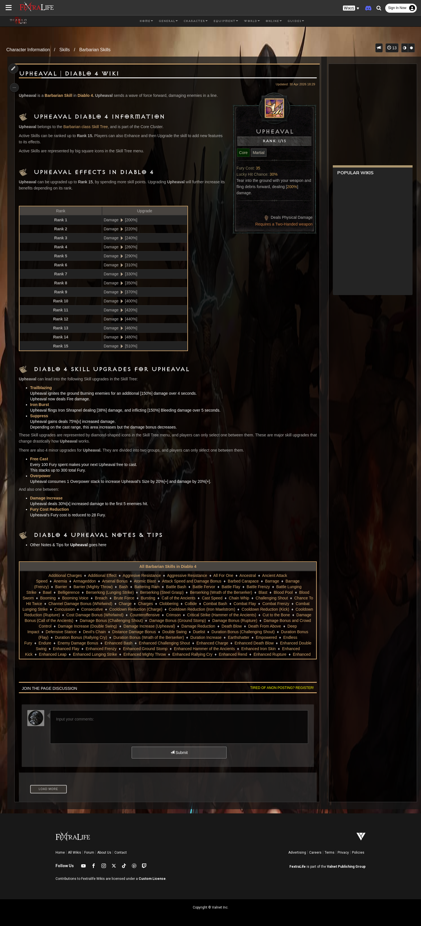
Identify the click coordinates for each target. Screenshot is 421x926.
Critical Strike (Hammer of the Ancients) (258, 615)
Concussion (81, 609)
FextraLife (297, 867)
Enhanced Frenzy (189, 648)
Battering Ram (146, 586)
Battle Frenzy (257, 586)
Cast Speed (214, 598)
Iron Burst (41, 404)
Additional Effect (102, 575)
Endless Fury (115, 643)
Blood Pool (283, 592)
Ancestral (247, 575)
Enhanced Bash (213, 643)
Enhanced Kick (112, 654)
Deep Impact (95, 632)
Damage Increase (48, 498)
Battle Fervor (203, 586)
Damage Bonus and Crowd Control (88, 626)
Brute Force (126, 598)
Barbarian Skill (60, 95)
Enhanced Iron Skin (75, 654)
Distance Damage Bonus (201, 632)
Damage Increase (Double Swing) (155, 626)
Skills (64, 50)
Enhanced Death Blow (66, 648)
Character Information (28, 50)
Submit (178, 752)
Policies (358, 852)
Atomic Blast (145, 581)
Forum (89, 852)
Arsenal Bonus (114, 581)
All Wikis (74, 852)
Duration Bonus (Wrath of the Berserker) (229, 637)
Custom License (152, 879)
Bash (123, 586)
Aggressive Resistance (187, 575)
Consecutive (109, 609)
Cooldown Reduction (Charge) (153, 609)
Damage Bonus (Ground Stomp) (232, 620)
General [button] (168, 21)
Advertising (297, 852)
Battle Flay (230, 586)
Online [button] (273, 21)
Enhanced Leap (145, 654)
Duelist (266, 632)
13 (391, 48)
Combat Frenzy (278, 603)
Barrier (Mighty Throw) (92, 586)
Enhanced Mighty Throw (237, 654)
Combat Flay (247, 603)
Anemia (60, 581)
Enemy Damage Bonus (172, 643)
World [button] (252, 21)
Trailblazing (43, 387)
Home (60, 852)
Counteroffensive (181, 615)
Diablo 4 (87, 95)
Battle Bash (176, 586)
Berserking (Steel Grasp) (161, 592)
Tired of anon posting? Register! (279, 688)
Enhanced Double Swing (113, 648)
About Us (104, 852)
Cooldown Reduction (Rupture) (69, 615)
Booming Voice (78, 598)
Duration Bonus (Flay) (109, 637)
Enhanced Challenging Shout (258, 643)
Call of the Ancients (181, 598)
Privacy (343, 852)
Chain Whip (241, 598)
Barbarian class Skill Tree (87, 126)
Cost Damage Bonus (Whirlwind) (131, 615)
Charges (147, 603)
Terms (329, 852)
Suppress (41, 416)
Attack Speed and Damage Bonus (191, 581)
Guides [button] (295, 21)
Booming (50, 598)
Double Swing (241, 632)
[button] (351, 8)
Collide (193, 603)
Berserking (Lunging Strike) (110, 592)
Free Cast (41, 459)
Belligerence (68, 592)
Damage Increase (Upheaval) (217, 626)
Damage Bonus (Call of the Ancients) (95, 620)
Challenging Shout (274, 598)
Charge (127, 603)
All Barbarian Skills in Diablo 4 (167, 566)
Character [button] (195, 21)
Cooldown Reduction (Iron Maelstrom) (219, 609)
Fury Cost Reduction (51, 509)
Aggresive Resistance (141, 575)
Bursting (150, 598)
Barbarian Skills (94, 50)
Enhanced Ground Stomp (234, 648)
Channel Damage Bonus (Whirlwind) (82, 603)
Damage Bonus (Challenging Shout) (166, 620)
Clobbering (171, 603)
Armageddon (84, 581)
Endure (139, 643)
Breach (103, 598)
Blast (262, 592)
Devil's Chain (161, 632)
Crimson (209, 615)
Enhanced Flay (155, 648)
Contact (120, 852)
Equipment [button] (225, 21)
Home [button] (146, 21)
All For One (223, 575)
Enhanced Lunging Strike (188, 654)
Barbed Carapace (242, 581)
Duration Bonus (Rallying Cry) (161, 637)
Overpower (42, 476)
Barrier (61, 586)
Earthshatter (59, 643)
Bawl (47, 592)
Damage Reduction (266, 626)
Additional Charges (64, 575)
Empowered (86, 643)
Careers (315, 852)
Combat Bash (218, 603)
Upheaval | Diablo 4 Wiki (71, 73)
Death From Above (61, 632)
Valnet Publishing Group (346, 867)
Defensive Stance (127, 632)
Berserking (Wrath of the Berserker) (221, 592)
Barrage (272, 581)
